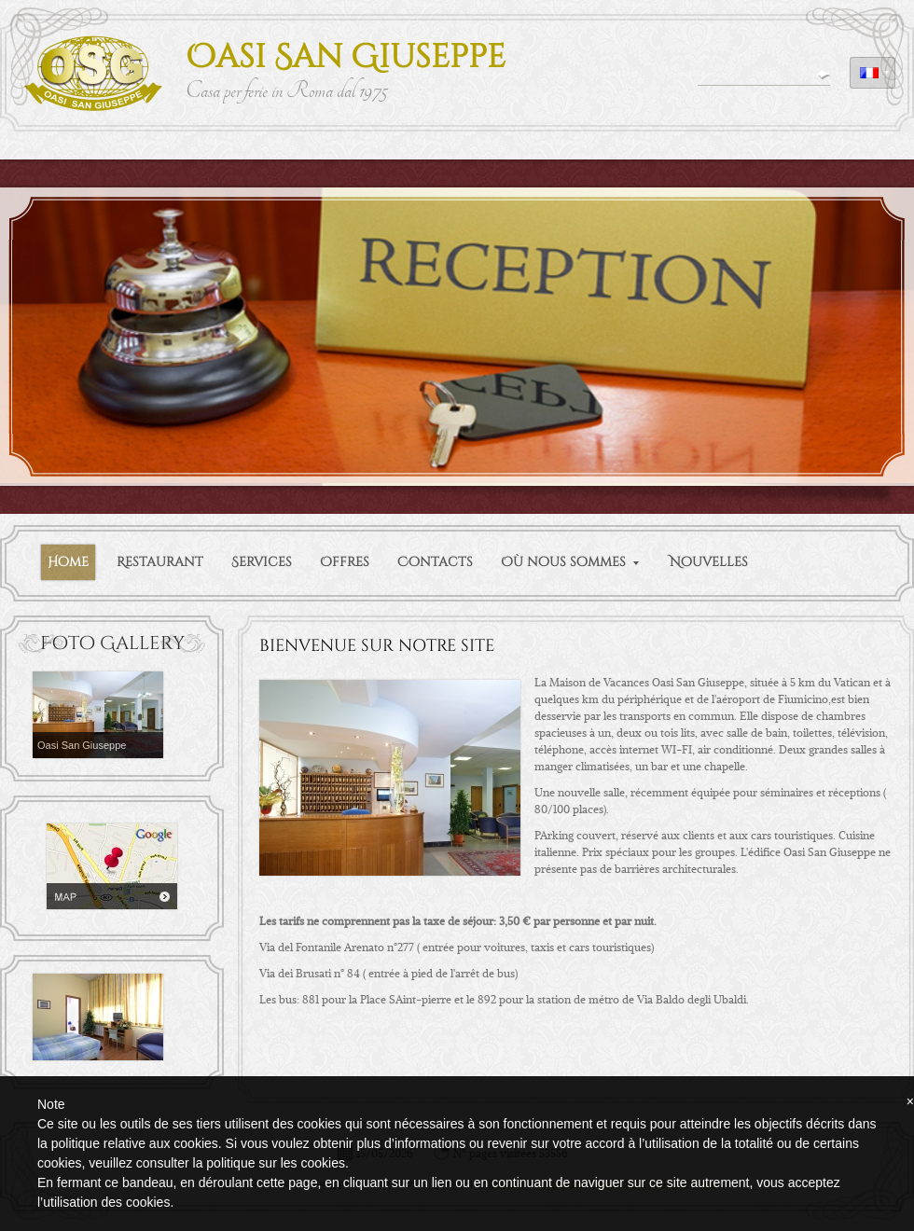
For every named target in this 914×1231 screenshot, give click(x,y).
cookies (322, 1162)
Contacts (435, 562)
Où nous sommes (570, 562)
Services (261, 562)
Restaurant (160, 562)
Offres (344, 562)
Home (68, 562)
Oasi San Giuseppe (345, 57)
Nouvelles (709, 562)
